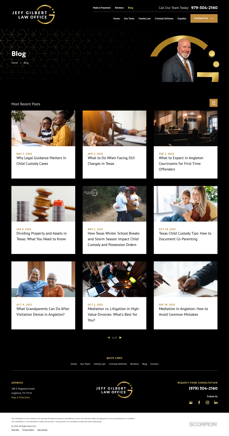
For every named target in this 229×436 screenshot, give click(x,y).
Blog (130, 7)
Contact (154, 364)
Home (74, 364)
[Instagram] (207, 402)
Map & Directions (20, 397)
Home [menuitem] (116, 18)
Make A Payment (102, 7)
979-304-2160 (204, 8)
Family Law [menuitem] (145, 18)
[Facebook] (199, 402)
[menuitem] (15, 430)
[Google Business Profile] (190, 402)
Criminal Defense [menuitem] (164, 18)
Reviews (119, 7)
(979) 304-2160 (203, 388)
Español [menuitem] (182, 18)
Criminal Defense (118, 364)
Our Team (85, 364)
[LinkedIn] (215, 402)
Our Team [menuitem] (129, 18)
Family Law (99, 364)
